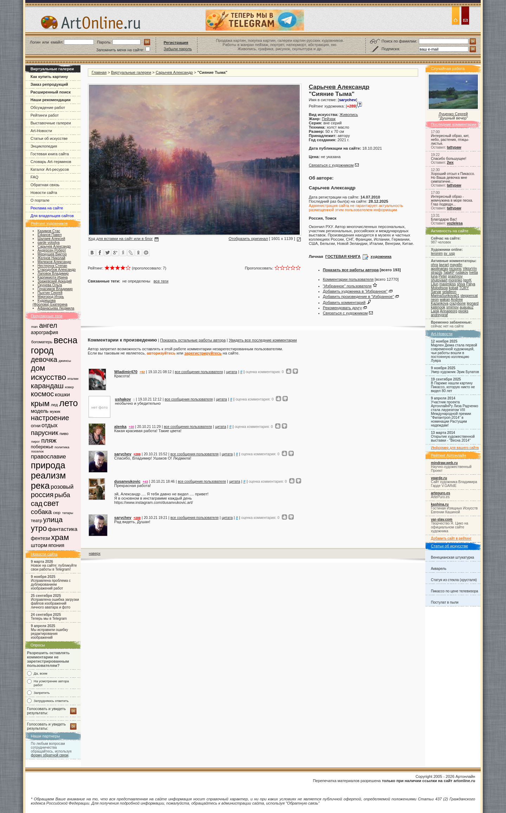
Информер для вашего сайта (455, 448)
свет (51, 503)
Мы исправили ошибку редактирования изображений (49, 633)
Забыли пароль (178, 49)
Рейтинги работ (45, 115)
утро (39, 528)
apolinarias (439, 269)
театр (36, 520)
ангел (48, 325)
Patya (470, 284)
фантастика (62, 529)
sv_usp (449, 253)
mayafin (456, 265)
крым (40, 403)
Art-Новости (41, 131)
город (42, 350)
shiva (461, 284)
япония (56, 545)
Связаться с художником (331, 165)
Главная (99, 72)
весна (66, 340)
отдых (49, 425)
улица (53, 519)
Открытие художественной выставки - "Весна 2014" (453, 438)
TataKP (448, 272)
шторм (39, 545)
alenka (120, 426)
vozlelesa (455, 223)
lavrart (444, 265)
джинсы (65, 361)
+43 (145, 481)
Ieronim (437, 253)
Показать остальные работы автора (193, 340)
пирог (35, 441)
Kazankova (439, 303)
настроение (50, 418)
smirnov (452, 307)
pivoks (463, 311)
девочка (44, 359)
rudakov (461, 272)
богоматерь (41, 342)
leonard (473, 303)
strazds (436, 272)
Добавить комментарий (344, 302)
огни (35, 425)
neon (435, 299)
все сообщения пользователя (199, 372)
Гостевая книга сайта (50, 154)
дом (38, 368)
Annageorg (448, 311)
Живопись (348, 114)
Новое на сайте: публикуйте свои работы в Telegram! (54, 567)
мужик (55, 412)
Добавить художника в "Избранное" (355, 291)
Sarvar (436, 292)
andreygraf (439, 315)
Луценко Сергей (453, 114)
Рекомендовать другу (342, 308)
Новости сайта (44, 192)
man (34, 327)
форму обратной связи (50, 755)
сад (37, 503)
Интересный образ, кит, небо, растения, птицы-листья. (450, 139)
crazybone (457, 303)
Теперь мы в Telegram (49, 618)
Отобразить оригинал (248, 238)
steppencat (469, 296)
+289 (137, 454)
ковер (69, 387)
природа (48, 465)
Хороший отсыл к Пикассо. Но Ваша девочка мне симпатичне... (453, 177)
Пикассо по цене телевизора (454, 591)
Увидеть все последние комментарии (263, 340)
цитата (231, 372)
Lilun (434, 284)
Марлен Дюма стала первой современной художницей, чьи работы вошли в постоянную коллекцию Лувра (454, 353)
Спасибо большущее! (448, 159)
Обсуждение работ (48, 107)
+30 (131, 427)
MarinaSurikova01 (445, 296)
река (40, 485)
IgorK (467, 280)
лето (68, 403)
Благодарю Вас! (444, 219)
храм (60, 537)
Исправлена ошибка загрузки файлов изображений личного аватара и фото (55, 603)
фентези (40, 538)
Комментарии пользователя (348, 279)
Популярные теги (47, 316)
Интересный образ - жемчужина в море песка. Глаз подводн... (452, 200)
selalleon (449, 292)
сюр (56, 512)
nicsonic (455, 269)
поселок (37, 451)
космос (42, 394)
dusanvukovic (127, 481)
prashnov (455, 276)
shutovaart (439, 280)
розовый (62, 486)
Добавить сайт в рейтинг (451, 538)
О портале (40, 200)
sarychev (122, 454)
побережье (42, 446)
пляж (49, 440)
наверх (94, 553)
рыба (62, 495)
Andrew (457, 299)
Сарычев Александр (174, 72)
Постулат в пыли (444, 602)
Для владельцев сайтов (52, 216)
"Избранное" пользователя (347, 286)
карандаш (47, 386)
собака (41, 511)
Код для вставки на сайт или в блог (121, 238)
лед (54, 404)
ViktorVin (470, 269)
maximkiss (447, 284)
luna (434, 276)
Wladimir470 (125, 372)
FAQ (34, 177)
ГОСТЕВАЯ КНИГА (343, 256)
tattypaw (454, 147)
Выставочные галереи (51, 123)
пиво (63, 433)
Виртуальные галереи (131, 72)
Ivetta (473, 272)
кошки (62, 394)
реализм (48, 475)
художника (381, 256)
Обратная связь (45, 185)
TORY (464, 288)
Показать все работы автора (351, 270)
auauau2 (466, 307)
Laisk (435, 311)
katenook (438, 307)
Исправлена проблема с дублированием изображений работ (51, 584)
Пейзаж (329, 119)
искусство (48, 377)
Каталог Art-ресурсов (50, 169)
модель (39, 411)
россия (42, 495)
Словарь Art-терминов (51, 162)
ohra (434, 265)
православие (48, 456)
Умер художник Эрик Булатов (455, 372)
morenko (455, 280)
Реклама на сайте (47, 208)
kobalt (453, 288)
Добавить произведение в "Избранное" (358, 296)
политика (61, 447)
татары (67, 513)
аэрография (44, 332)
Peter (443, 276)
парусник (44, 432)
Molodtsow (439, 288)
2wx (450, 162)
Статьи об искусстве (49, 138)
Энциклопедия (44, 146)
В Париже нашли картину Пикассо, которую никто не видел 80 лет (453, 387)
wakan (445, 299)
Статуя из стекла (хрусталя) (454, 580)
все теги (161, 281)
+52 (142, 372)
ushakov (123, 399)
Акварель (438, 569)
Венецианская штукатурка (452, 557)
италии (72, 379)
